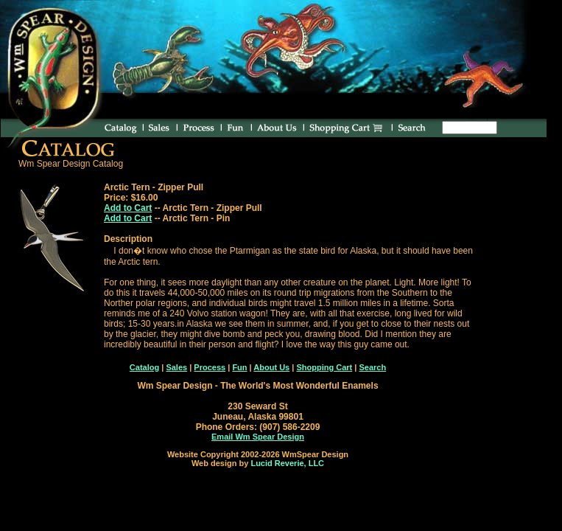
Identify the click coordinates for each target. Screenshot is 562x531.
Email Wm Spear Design (257, 436)
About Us (271, 367)
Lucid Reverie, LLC (287, 463)
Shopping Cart (324, 367)
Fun (239, 367)
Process (209, 367)
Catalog (144, 367)
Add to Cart (128, 208)
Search (372, 367)
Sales (176, 367)
